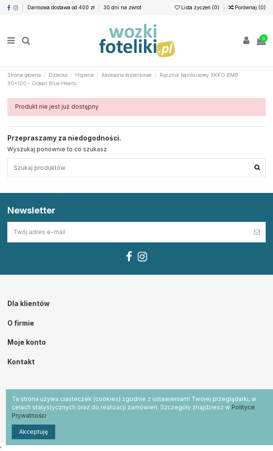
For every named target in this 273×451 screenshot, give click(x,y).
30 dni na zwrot (122, 7)
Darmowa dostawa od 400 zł (61, 7)
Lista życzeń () (198, 7)
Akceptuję (33, 431)
